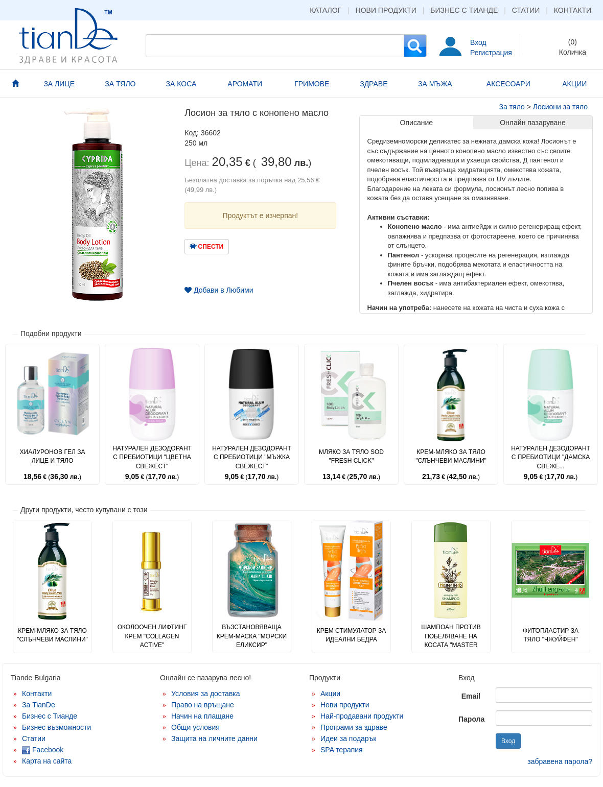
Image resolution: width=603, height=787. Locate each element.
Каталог (325, 10)
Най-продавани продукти (361, 716)
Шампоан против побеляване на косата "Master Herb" (450, 640)
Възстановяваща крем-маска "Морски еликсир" (252, 636)
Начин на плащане (202, 716)
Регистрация (491, 53)
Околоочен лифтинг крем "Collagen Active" (152, 636)
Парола (471, 719)
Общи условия (195, 727)
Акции (330, 693)
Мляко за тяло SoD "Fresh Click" (351, 456)
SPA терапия (341, 750)
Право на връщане (202, 705)
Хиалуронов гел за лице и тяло (52, 456)
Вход (478, 42)
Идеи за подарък (348, 738)
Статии (526, 10)
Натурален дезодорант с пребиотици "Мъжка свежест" (251, 457)
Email (470, 696)
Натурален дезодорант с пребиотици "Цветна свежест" (152, 457)
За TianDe (38, 705)
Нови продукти (386, 10)
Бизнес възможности (56, 727)
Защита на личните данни (214, 738)
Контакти (572, 10)
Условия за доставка (205, 693)
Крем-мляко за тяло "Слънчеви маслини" (450, 456)
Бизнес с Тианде (464, 10)
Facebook (42, 750)
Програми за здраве (353, 727)
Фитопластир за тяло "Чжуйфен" (550, 635)
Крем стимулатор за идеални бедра (351, 635)
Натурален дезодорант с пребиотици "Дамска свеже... (550, 457)
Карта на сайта (47, 761)
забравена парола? (559, 761)
